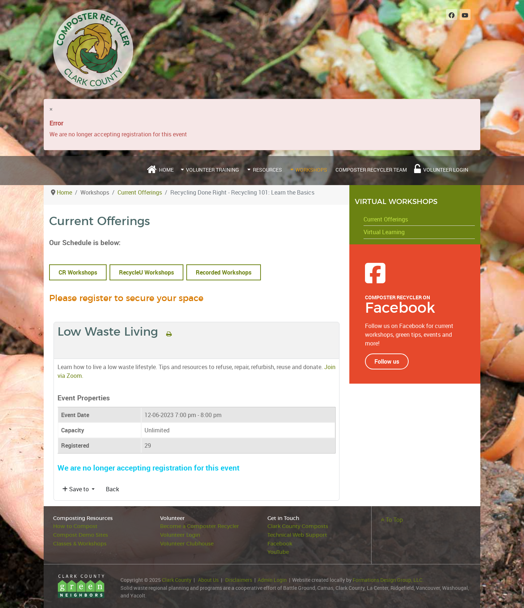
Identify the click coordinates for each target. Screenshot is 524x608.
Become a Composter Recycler (199, 526)
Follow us (386, 361)
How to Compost (75, 526)
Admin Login (272, 579)
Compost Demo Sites (80, 535)
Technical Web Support (297, 535)
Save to (76, 489)
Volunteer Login (180, 535)
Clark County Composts (297, 526)
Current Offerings (386, 219)
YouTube (278, 552)
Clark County (176, 579)
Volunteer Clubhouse (187, 544)
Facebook (279, 544)
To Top (392, 520)
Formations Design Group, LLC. (388, 579)
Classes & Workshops (80, 544)
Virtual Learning (384, 232)
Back (112, 489)
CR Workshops (78, 272)
